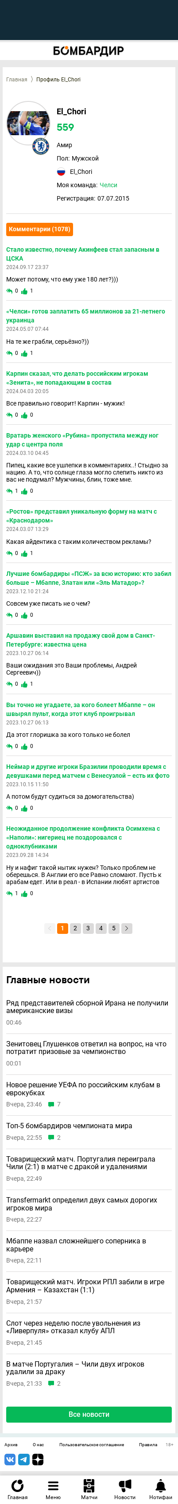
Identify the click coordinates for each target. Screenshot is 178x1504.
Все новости (89, 1414)
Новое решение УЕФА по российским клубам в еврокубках (83, 1089)
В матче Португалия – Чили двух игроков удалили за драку (75, 1368)
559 (65, 127)
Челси (108, 185)
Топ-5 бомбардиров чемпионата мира (69, 1126)
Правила (148, 1445)
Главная (16, 79)
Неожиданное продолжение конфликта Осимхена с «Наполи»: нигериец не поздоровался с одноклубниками (83, 837)
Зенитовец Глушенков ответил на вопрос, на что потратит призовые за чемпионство (86, 1048)
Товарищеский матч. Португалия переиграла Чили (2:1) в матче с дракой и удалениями (80, 1163)
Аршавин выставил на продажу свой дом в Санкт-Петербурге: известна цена (80, 640)
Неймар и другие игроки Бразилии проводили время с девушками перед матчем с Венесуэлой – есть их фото (88, 771)
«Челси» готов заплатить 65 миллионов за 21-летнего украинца (85, 316)
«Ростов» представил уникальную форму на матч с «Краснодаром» (81, 516)
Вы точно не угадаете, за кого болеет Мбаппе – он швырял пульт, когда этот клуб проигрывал (80, 709)
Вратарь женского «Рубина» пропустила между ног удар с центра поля (82, 440)
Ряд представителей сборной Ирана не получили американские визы (87, 1007)
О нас (38, 1445)
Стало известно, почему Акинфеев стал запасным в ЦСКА (82, 254)
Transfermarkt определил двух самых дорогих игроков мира (81, 1204)
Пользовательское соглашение (91, 1445)
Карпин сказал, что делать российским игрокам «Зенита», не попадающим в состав (77, 378)
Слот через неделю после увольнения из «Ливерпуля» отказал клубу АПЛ (73, 1327)
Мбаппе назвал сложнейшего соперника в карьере (76, 1245)
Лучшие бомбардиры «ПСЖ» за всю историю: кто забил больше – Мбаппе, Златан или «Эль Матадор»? (88, 578)
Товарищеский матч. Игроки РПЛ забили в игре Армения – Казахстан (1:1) (85, 1286)
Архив (11, 1445)
